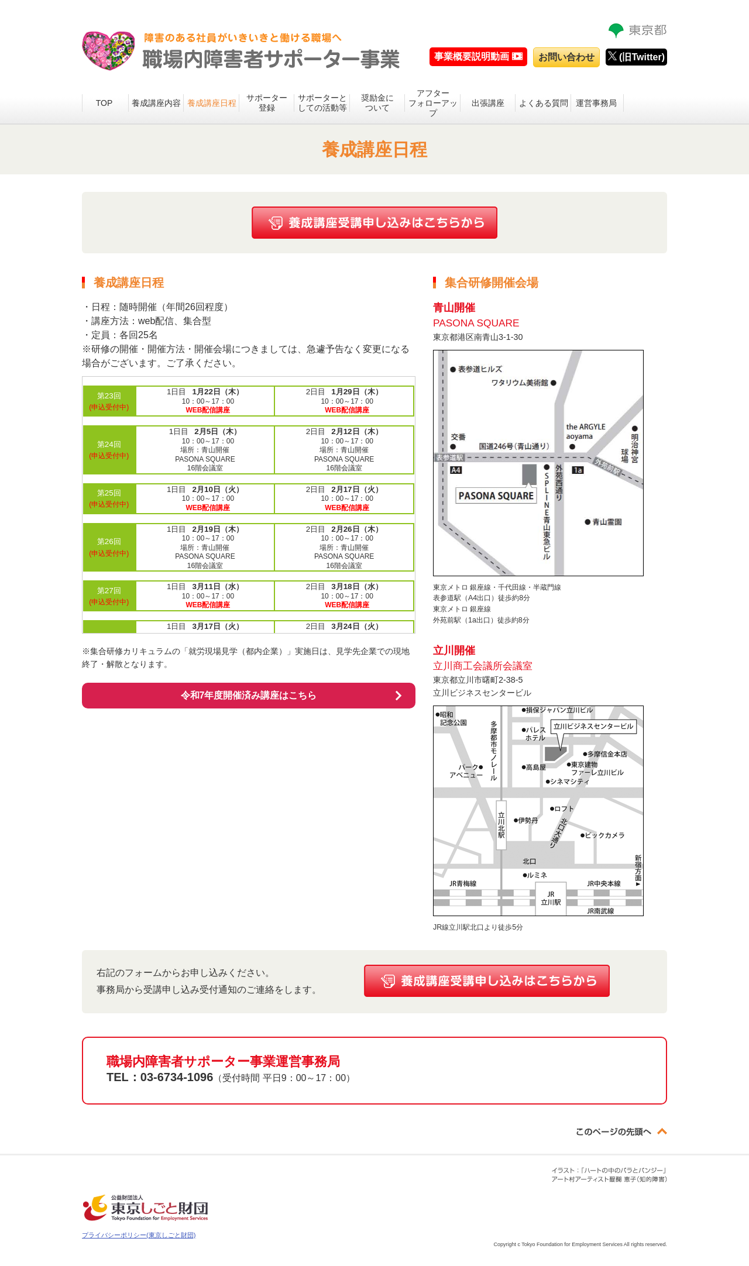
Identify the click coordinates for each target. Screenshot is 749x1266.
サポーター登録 (266, 102)
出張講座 (488, 103)
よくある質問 (543, 103)
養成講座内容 (156, 103)
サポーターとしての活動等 (322, 102)
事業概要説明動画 (471, 56)
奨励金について (377, 102)
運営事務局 (596, 103)
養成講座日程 (211, 103)
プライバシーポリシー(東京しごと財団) (138, 1235)
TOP (104, 103)
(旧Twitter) (636, 56)
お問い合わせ (566, 57)
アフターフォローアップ (433, 103)
